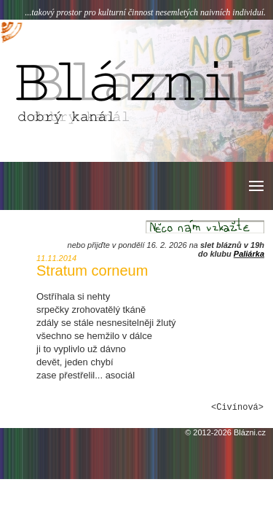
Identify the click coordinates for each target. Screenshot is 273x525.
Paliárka (249, 253)
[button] (255, 186)
